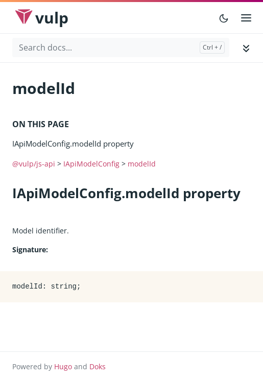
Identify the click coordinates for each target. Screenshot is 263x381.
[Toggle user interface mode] (223, 18)
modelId (142, 164)
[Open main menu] (246, 18)
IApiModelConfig (91, 164)
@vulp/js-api (33, 164)
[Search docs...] (120, 47)
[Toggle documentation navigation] (246, 48)
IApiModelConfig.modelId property (73, 143)
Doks (97, 366)
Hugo (63, 366)
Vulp (51, 17)
